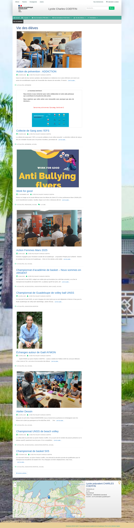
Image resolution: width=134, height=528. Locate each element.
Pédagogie (28, 204)
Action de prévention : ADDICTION (36, 71)
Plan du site (108, 526)
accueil (34, 144)
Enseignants (33, 2)
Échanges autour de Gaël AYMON (36, 352)
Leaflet (76, 517)
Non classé (52, 286)
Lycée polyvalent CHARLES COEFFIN (40, 75)
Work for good (24, 191)
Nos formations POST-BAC (63, 18)
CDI (26, 264)
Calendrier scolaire (112, 2)
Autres (42, 2)
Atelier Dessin (24, 411)
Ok (111, 8)
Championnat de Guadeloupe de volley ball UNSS (45, 292)
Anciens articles (21, 473)
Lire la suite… (72, 80)
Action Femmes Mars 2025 (31, 250)
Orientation (94, 18)
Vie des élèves (80, 18)
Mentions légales (116, 526)
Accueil (17, 17)
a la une (42, 204)
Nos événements (98, 2)
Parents (24, 2)
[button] (49, 497)
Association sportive (41, 286)
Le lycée (26, 18)
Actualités (20, 85)
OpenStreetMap (82, 517)
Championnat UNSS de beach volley (37, 431)
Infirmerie (28, 85)
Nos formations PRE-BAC (42, 18)
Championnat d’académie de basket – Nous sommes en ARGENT (48, 271)
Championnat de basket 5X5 (32, 451)
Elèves (17, 2)
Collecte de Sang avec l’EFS (32, 130)
